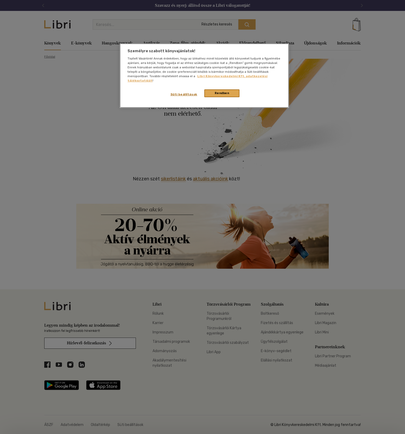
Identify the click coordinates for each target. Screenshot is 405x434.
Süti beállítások (183, 94)
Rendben (222, 93)
